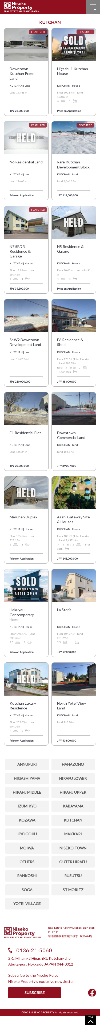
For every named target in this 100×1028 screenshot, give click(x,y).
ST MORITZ (73, 889)
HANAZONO (73, 764)
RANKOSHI (27, 875)
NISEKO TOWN (72, 848)
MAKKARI (73, 834)
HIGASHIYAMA (27, 778)
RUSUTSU (73, 875)
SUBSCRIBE (35, 992)
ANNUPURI (27, 764)
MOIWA (27, 848)
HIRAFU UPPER (73, 792)
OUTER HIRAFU (73, 862)
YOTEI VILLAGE (27, 903)
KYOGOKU (27, 834)
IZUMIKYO (27, 806)
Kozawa (27, 820)
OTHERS (26, 862)
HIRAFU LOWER (73, 778)
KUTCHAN (73, 820)
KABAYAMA (73, 806)
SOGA (27, 889)
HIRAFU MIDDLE (27, 792)
